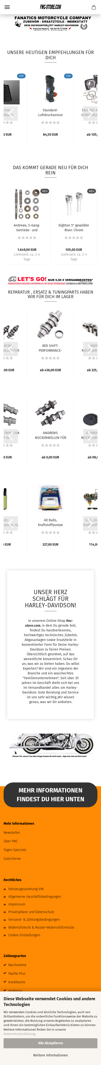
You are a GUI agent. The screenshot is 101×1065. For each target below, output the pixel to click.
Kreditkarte (16, 982)
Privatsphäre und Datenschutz (31, 912)
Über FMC (11, 841)
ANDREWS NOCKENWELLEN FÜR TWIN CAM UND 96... (50, 435)
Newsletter (12, 833)
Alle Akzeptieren (50, 1043)
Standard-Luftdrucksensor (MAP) (50, 112)
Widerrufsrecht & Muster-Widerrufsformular (41, 927)
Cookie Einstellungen (24, 935)
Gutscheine (12, 859)
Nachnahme (17, 965)
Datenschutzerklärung (19, 1034)
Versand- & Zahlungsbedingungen (34, 920)
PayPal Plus (17, 974)
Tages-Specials (15, 850)
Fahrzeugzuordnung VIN (25, 889)
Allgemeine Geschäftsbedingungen (34, 897)
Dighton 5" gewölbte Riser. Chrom (73, 227)
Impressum (16, 904)
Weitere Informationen (50, 1055)
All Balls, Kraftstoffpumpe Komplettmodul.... (50, 522)
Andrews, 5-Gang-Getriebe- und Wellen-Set (27, 227)
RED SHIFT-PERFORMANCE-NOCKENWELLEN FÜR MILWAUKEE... (50, 348)
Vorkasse (15, 991)
